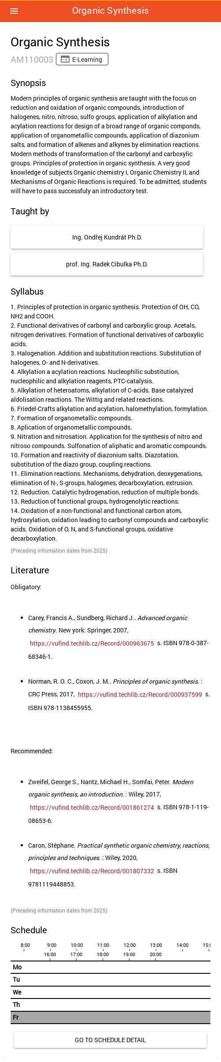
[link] (92, 643)
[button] (14, 11)
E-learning (87, 59)
